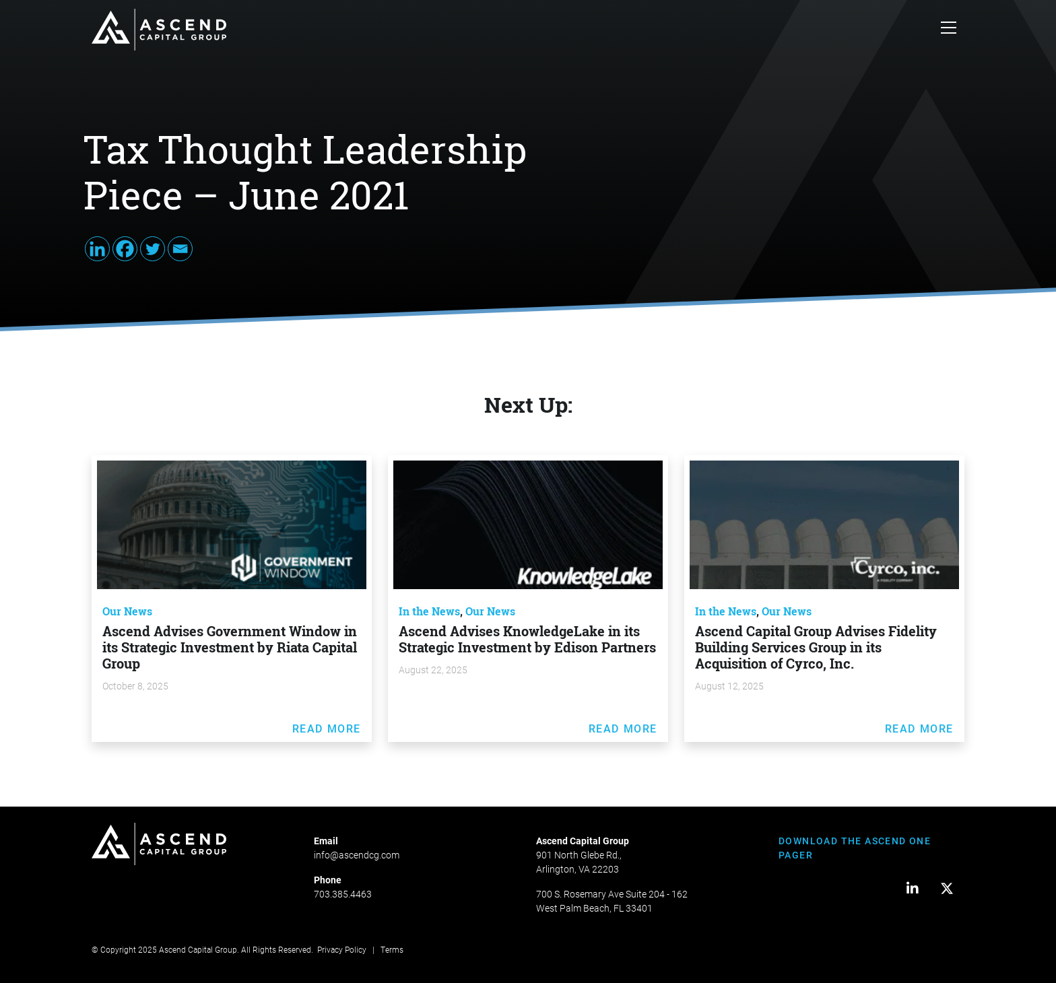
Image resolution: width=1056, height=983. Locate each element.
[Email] (180, 248)
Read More (326, 728)
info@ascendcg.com (356, 854)
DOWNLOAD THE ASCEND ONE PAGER (855, 847)
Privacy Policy (341, 949)
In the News (429, 611)
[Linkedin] (97, 248)
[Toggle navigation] (948, 29)
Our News (127, 611)
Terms (392, 949)
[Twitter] (152, 248)
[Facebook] (124, 248)
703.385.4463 (343, 893)
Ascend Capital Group (198, 949)
